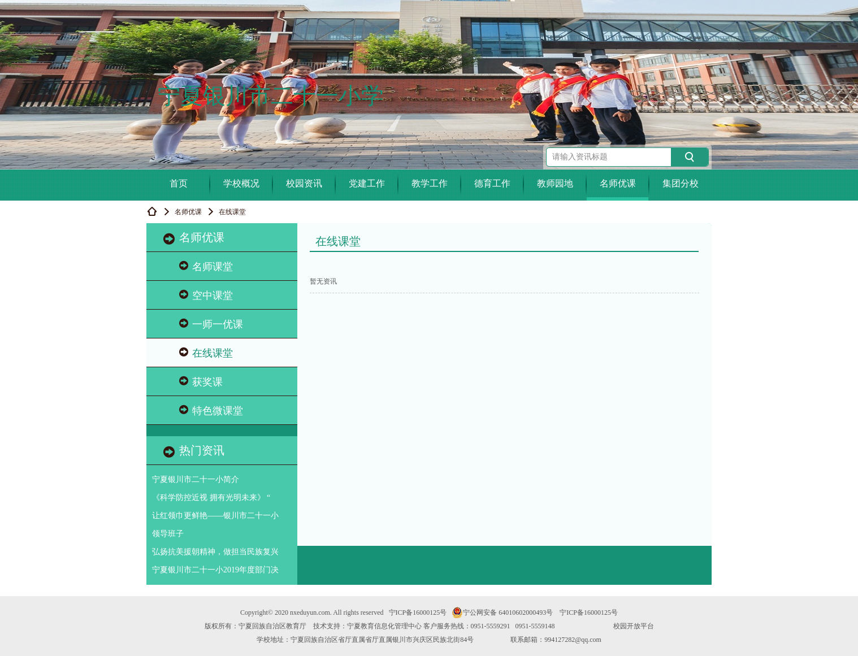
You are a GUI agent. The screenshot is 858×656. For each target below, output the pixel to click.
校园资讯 (304, 183)
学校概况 (241, 183)
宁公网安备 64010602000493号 (502, 612)
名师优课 (618, 183)
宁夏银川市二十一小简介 (195, 479)
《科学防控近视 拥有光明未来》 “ (211, 497)
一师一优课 (211, 324)
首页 (179, 183)
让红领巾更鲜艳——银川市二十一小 (215, 515)
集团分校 (680, 183)
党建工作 (367, 183)
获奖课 (201, 382)
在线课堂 (206, 353)
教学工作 (429, 183)
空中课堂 (206, 295)
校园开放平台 (633, 626)
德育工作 (492, 183)
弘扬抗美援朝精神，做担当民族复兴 (215, 552)
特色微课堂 (211, 410)
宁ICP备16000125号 (418, 612)
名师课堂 (206, 266)
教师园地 (555, 183)
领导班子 (168, 533)
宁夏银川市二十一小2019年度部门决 (215, 570)
